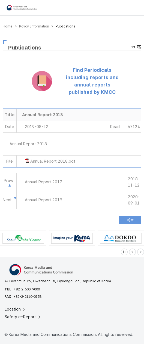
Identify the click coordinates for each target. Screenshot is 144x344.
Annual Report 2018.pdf (52, 161)
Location (15, 309)
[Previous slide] (132, 252)
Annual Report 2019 (43, 199)
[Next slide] (140, 252)
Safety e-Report (23, 316)
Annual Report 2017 (43, 181)
